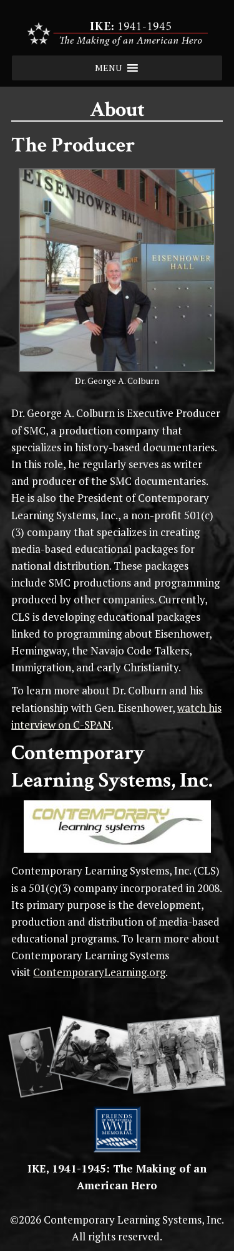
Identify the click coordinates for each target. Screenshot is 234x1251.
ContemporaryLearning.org (99, 972)
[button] (108, 67)
